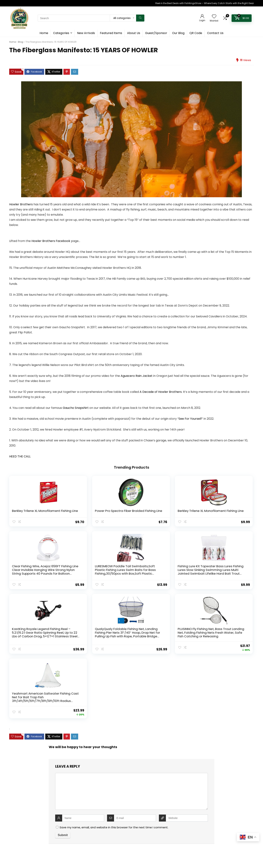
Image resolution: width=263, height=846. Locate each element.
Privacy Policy (103, 783)
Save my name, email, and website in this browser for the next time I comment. (114, 707)
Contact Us (215, 33)
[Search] (140, 18)
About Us (133, 33)
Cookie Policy (103, 778)
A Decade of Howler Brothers (161, 392)
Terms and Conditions (108, 789)
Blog (20, 41)
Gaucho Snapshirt (76, 408)
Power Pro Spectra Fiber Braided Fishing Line (80, 513)
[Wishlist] (214, 17)
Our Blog (178, 33)
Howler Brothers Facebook (50, 241)
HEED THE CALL (20, 456)
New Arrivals (86, 33)
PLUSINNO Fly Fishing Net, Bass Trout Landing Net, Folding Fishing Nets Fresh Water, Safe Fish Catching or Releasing (180, 580)
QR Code (195, 33)
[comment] (131, 671)
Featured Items (111, 33)
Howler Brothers (21, 204)
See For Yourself (190, 419)
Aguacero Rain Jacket (136, 376)
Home (44, 33)
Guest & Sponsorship (107, 772)
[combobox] (131, 812)
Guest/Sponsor (156, 33)
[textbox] (131, 812)
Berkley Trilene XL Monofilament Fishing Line (28, 514)
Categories (61, 33)
